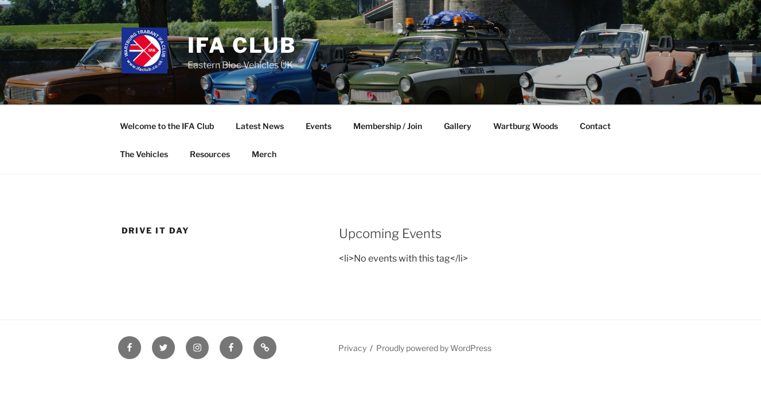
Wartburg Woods (525, 126)
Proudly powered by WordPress (433, 348)
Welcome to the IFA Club (167, 126)
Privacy (352, 348)
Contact (595, 126)
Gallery (457, 126)
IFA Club (242, 45)
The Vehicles (144, 154)
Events (318, 126)
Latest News (260, 126)
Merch (264, 154)
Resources (210, 154)
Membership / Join (387, 126)
